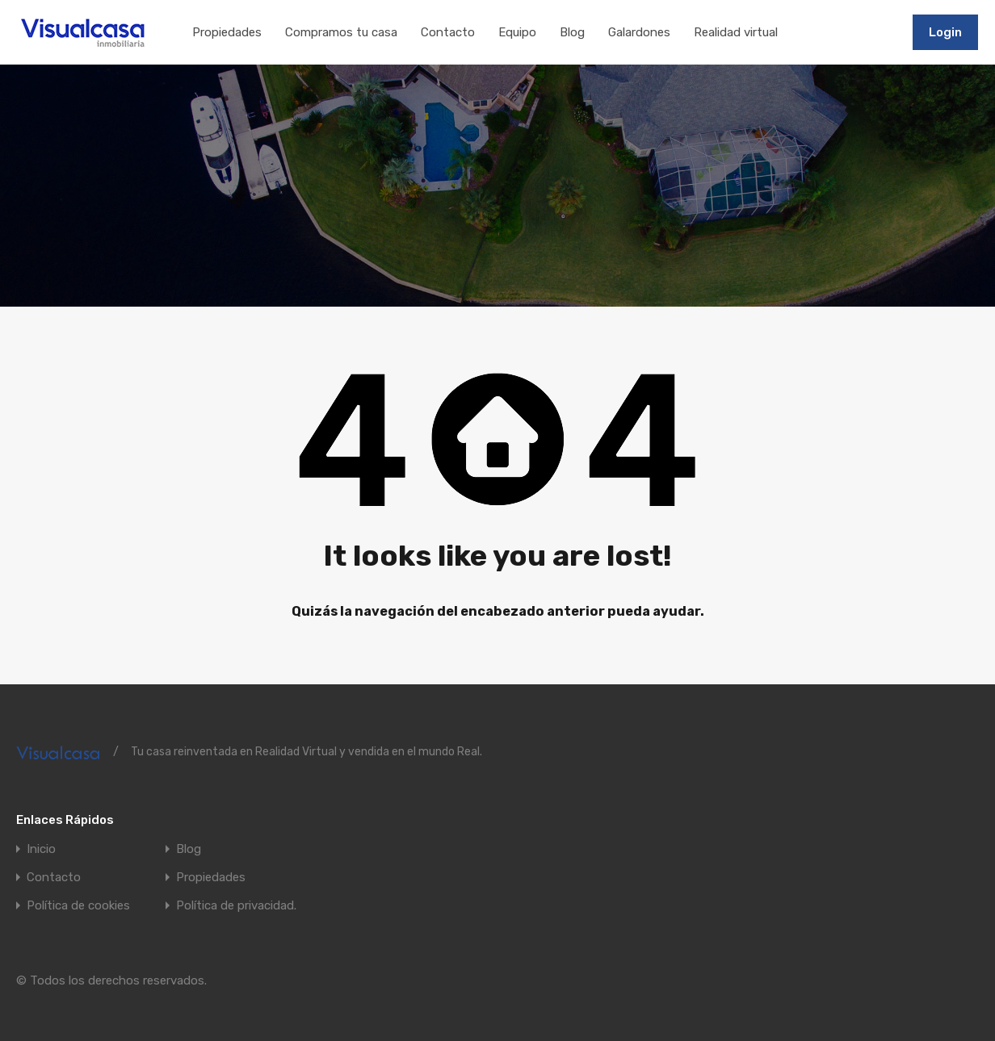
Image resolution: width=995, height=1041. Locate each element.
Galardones (639, 32)
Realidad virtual (736, 32)
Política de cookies (78, 906)
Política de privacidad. (236, 906)
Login (945, 32)
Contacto (448, 32)
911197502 (863, 31)
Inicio (41, 849)
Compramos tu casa (341, 32)
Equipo (517, 32)
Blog (572, 32)
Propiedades (227, 32)
